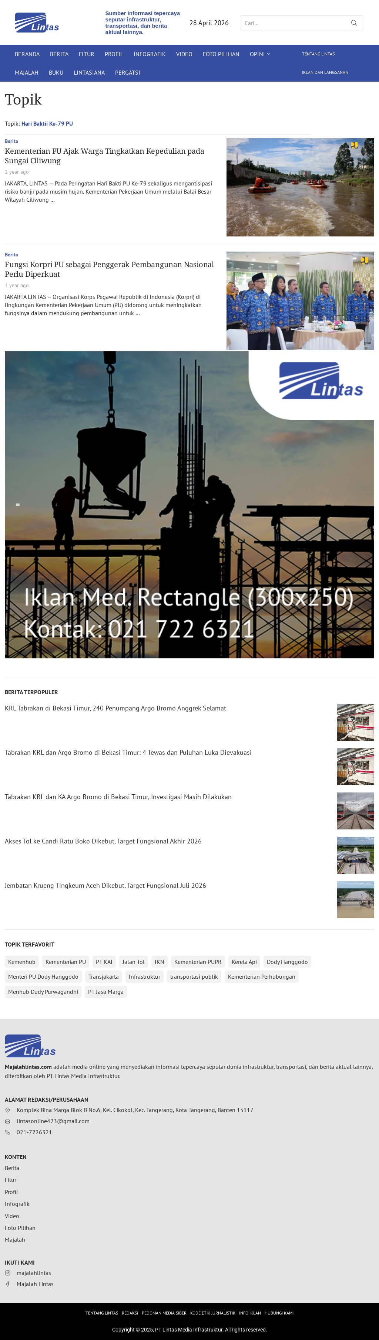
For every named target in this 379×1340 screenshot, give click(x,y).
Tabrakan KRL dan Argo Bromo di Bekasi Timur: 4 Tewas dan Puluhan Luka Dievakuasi (128, 752)
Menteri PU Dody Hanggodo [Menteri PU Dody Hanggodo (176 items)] (43, 976)
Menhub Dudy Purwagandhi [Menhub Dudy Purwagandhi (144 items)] (43, 991)
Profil (114, 54)
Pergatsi (127, 72)
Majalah (26, 72)
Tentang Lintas (318, 54)
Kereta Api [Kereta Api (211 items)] (244, 961)
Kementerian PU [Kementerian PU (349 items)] (66, 961)
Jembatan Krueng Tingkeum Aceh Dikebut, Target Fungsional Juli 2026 (105, 885)
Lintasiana (89, 72)
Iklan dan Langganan (325, 72)
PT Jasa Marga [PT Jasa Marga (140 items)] (106, 991)
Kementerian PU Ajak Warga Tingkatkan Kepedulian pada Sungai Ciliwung (104, 156)
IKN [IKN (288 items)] (159, 961)
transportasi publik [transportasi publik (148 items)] (194, 976)
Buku (56, 72)
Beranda (27, 54)
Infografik (150, 54)
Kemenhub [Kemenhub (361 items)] (22, 961)
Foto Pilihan (221, 54)
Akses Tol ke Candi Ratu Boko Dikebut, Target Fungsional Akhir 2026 (103, 841)
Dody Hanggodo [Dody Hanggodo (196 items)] (287, 961)
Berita (59, 54)
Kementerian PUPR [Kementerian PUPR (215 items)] (198, 961)
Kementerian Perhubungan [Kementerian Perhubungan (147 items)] (261, 976)
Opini (257, 54)
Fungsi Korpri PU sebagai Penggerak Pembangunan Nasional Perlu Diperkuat (109, 269)
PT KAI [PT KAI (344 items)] (104, 961)
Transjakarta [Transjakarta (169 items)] (103, 976)
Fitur (86, 54)
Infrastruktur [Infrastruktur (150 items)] (144, 976)
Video (184, 54)
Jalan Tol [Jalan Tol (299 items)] (134, 961)
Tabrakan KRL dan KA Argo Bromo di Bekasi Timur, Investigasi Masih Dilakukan (118, 796)
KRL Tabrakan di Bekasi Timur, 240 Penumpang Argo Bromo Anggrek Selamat (115, 708)
